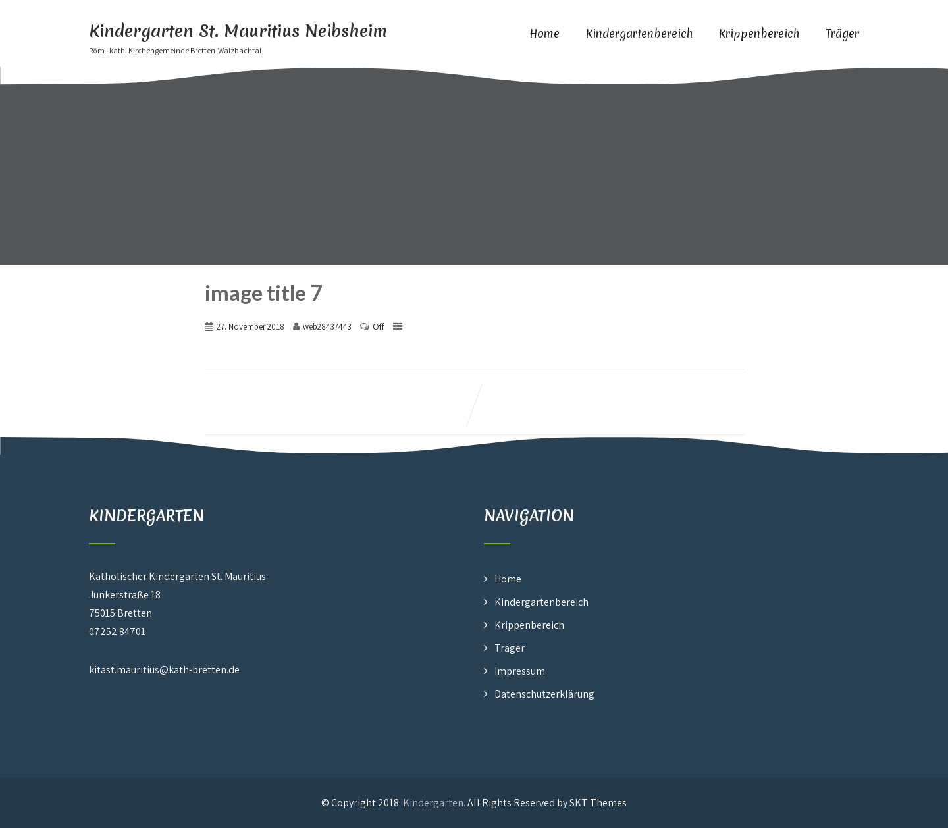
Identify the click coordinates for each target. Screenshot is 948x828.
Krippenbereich (759, 33)
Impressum (519, 671)
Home (544, 33)
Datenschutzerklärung (544, 694)
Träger (842, 33)
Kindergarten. (434, 803)
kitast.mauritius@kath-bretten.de (164, 670)
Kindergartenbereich (639, 33)
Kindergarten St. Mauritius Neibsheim (238, 31)
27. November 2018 (250, 326)
